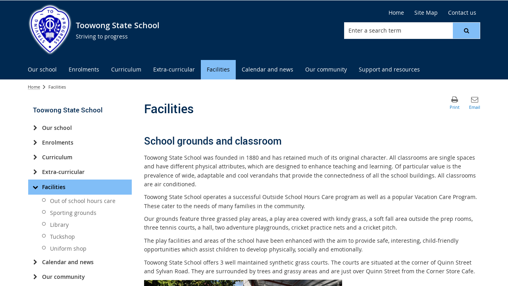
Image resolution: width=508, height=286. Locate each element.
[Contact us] (462, 12)
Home (34, 87)
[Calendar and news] (35, 262)
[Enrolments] (35, 142)
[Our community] (35, 277)
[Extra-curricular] (35, 172)
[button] (466, 31)
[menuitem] (42, 69)
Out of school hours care (82, 201)
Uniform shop (68, 248)
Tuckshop (62, 236)
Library (59, 224)
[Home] (396, 12)
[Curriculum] (35, 157)
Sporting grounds (73, 212)
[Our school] (35, 128)
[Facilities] (35, 187)
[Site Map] (426, 12)
